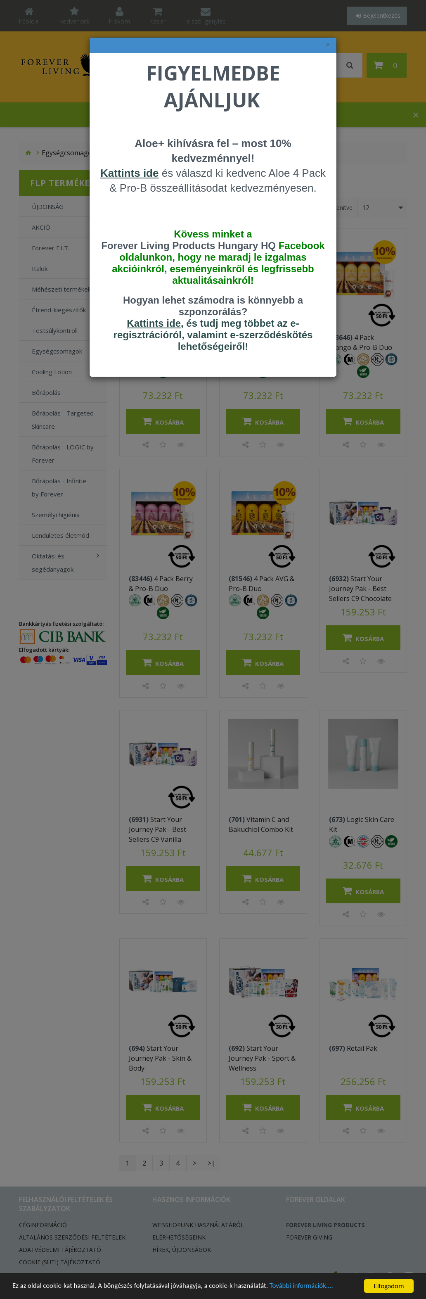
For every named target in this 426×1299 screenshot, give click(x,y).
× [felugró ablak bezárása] (327, 44)
